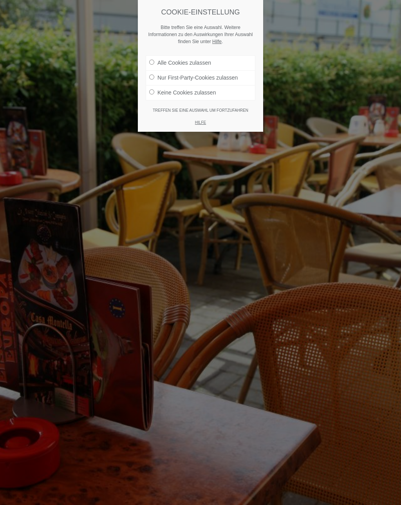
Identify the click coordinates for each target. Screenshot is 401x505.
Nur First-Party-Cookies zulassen (193, 77)
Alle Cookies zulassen (180, 63)
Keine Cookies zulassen (182, 92)
